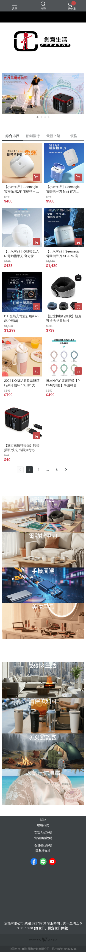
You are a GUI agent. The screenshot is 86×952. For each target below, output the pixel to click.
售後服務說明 (43, 838)
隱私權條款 (43, 850)
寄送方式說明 (43, 832)
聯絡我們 (43, 825)
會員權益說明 (43, 845)
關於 (43, 820)
